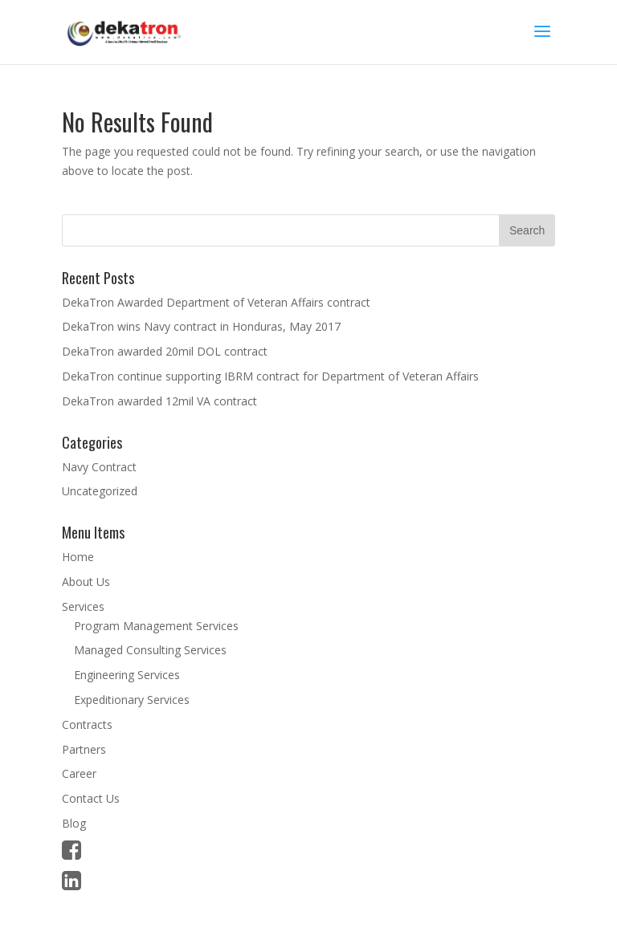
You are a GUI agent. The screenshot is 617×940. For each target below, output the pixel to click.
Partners (84, 749)
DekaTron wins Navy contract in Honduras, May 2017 (201, 326)
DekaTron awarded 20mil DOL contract (165, 351)
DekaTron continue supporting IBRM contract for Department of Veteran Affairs (270, 376)
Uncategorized (99, 490)
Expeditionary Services (132, 699)
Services (83, 606)
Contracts (87, 724)
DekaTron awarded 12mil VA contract (159, 401)
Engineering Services (127, 674)
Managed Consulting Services (150, 649)
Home (78, 556)
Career (79, 773)
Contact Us (91, 798)
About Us (86, 581)
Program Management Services (156, 625)
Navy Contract (99, 466)
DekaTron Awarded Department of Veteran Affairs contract (216, 302)
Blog (74, 823)
